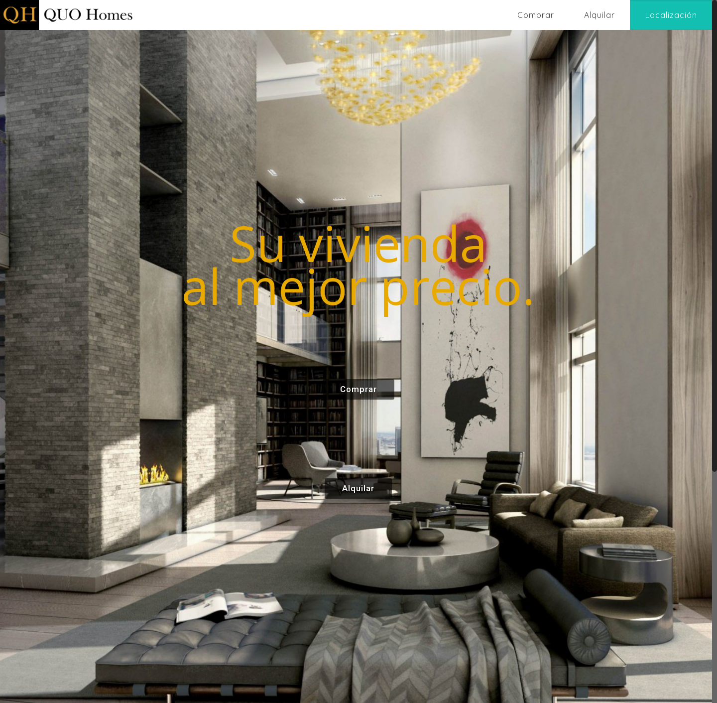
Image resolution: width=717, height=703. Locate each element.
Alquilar (358, 488)
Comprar (358, 389)
